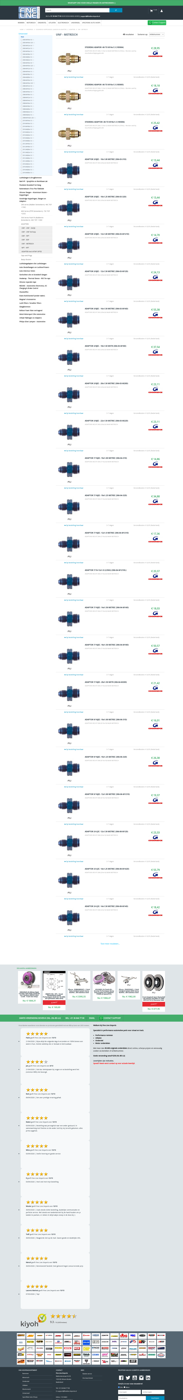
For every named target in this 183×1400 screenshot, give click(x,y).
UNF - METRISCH (28, 244)
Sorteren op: (151, 34)
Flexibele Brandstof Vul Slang (30, 185)
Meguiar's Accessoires (27, 299)
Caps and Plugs (26, 255)
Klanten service (87, 1374)
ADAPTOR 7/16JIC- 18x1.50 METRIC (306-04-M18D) (107, 644)
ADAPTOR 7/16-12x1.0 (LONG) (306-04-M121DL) (105, 570)
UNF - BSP (25, 240)
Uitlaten (52, 23)
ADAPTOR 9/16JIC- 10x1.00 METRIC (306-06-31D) (106, 719)
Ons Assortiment (88, 1378)
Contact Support (110, 1018)
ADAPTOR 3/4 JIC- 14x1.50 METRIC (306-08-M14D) (106, 906)
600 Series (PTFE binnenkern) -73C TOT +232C (35, 212)
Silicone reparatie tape (27, 282)
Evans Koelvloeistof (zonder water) (32, 296)
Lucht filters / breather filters (30, 303)
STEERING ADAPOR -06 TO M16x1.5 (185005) (104, 84)
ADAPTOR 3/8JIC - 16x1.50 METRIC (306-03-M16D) (106, 308)
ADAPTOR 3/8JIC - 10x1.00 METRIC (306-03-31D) (105, 159)
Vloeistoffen (23, 292)
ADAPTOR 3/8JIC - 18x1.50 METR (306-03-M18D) (105, 346)
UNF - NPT (25, 236)
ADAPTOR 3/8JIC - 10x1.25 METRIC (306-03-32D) (105, 196)
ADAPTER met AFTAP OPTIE (32, 251)
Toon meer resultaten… (110, 943)
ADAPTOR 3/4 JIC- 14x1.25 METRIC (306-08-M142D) (107, 869)
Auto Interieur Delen (27, 271)
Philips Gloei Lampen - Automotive (32, 321)
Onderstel (42, 23)
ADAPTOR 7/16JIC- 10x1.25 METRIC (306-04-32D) (106, 495)
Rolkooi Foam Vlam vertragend (30, 310)
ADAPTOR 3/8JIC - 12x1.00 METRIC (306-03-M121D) (107, 234)
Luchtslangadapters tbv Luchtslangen (32, 263)
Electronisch (63, 23)
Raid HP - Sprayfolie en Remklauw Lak (33, 181)
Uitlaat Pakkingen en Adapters (30, 318)
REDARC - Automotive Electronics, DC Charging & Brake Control (33, 287)
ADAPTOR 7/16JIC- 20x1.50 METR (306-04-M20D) (106, 682)
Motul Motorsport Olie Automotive (32, 314)
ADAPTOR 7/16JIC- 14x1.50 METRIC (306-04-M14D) (107, 607)
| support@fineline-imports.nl (89, 16)
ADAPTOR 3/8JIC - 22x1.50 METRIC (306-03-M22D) (106, 420)
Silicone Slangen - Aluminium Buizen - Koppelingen (33, 193)
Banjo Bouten (26, 259)
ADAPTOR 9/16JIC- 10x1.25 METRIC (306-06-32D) (106, 757)
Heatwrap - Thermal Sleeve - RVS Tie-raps (34, 278)
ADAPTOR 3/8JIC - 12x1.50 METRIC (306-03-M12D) (106, 271)
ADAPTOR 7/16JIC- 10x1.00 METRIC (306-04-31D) (106, 458)
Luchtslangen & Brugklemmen (30, 178)
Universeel (75, 23)
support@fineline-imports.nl (67, 1391)
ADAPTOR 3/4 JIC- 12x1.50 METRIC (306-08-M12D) (106, 831)
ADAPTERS (25, 224)
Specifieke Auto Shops (91, 23)
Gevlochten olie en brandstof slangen (33, 275)
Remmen (21, 23)
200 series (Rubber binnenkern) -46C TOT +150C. (36, 205)
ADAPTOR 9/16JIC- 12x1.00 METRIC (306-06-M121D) (107, 794)
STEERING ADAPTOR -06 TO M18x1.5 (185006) (105, 122)
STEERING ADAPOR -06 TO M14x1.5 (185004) (104, 47)
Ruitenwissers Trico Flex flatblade (31, 189)
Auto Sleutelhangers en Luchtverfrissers (34, 267)
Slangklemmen (24, 307)
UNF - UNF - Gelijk (28, 228)
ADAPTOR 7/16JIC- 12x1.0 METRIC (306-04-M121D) (107, 533)
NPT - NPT (25, 248)
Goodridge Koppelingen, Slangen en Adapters (32, 199)
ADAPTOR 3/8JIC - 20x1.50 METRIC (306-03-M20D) (106, 383)
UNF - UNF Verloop (29, 232)
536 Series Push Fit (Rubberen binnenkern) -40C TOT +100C (32, 218)
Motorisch (31, 23)
